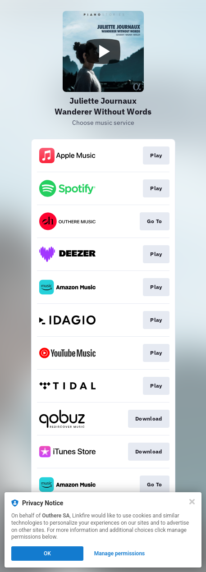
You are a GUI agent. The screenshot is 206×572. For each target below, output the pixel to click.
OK (47, 553)
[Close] (192, 501)
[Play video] (103, 51)
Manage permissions (119, 553)
